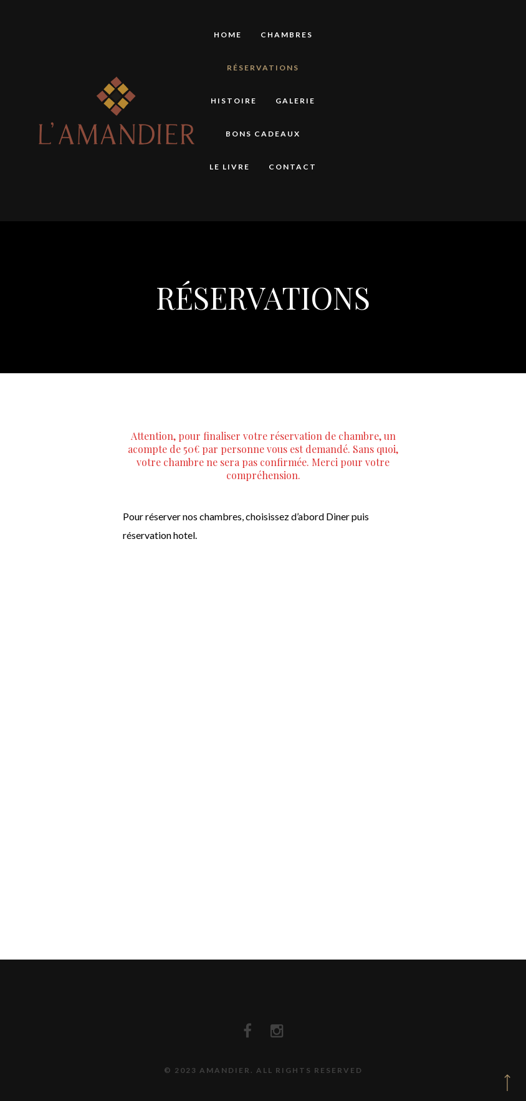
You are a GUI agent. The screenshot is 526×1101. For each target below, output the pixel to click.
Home (228, 34)
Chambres (287, 34)
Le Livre (229, 166)
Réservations (263, 67)
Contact (293, 166)
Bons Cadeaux (263, 133)
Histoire (234, 100)
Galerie (295, 100)
